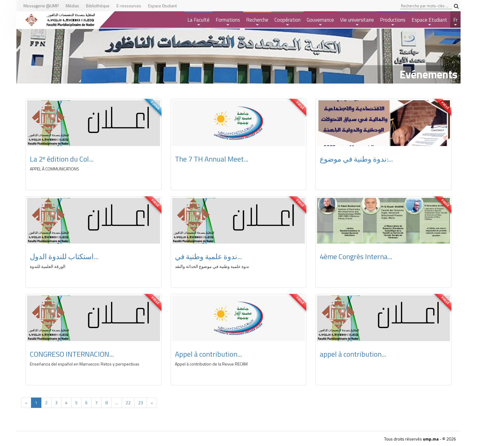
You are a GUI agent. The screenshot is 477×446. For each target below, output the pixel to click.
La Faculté (198, 22)
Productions (393, 22)
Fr (455, 22)
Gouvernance (320, 22)
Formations (228, 22)
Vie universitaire (357, 22)
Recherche (257, 22)
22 (128, 402)
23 (140, 402)
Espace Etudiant (429, 22)
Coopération (287, 22)
